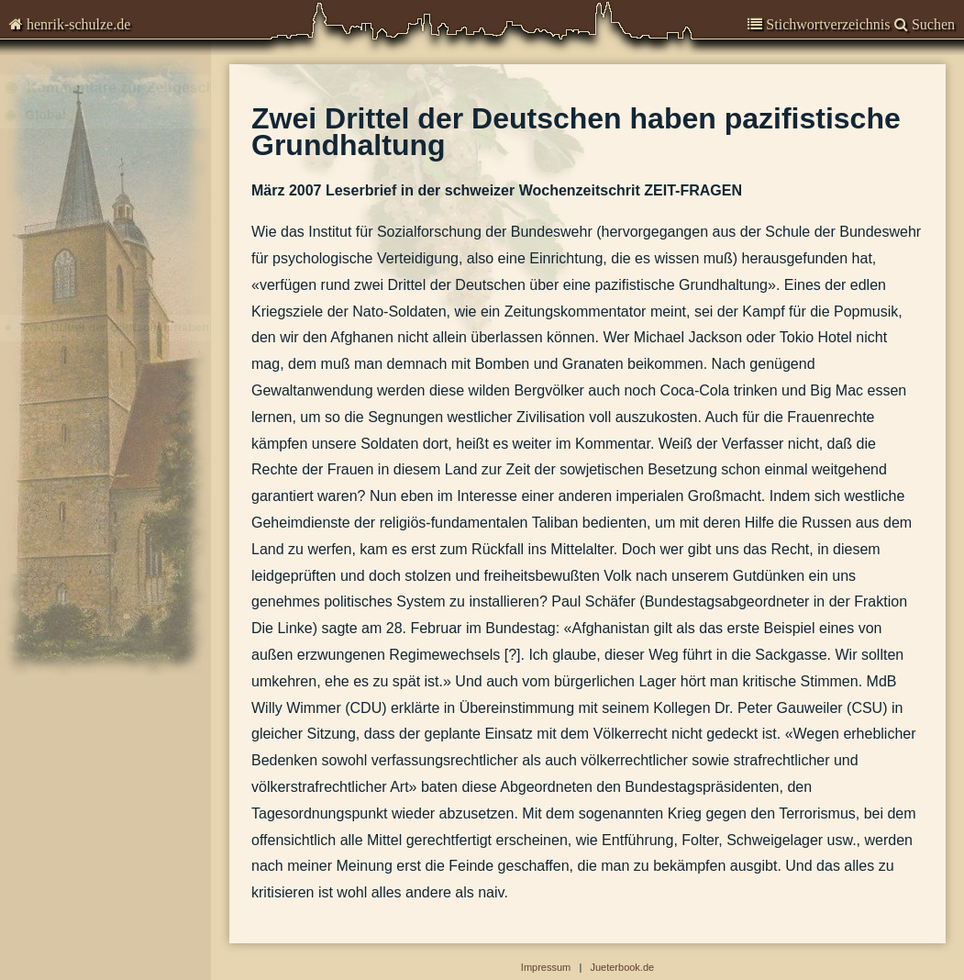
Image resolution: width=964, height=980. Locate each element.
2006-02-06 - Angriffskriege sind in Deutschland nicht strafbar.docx (121, 429)
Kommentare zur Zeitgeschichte (127, 109)
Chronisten (62, 73)
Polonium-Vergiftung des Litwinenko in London (121, 376)
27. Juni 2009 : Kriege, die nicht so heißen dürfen (121, 189)
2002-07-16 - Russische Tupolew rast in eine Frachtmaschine (121, 535)
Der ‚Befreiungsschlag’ (80, 269)
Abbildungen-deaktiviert (103, 850)
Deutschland (61, 571)
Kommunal (56, 608)
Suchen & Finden (79, 823)
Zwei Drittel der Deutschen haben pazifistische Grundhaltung (121, 349)
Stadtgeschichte (79, 761)
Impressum (59, 797)
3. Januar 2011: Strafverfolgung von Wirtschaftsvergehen (121, 163)
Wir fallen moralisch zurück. (93, 455)
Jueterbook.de (622, 967)
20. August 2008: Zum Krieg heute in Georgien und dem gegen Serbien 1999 (121, 243)
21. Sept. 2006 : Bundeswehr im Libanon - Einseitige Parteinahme (121, 402)
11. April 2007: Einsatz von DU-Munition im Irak (121, 322)
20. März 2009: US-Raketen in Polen (118, 216)
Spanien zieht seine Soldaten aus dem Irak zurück (121, 482)
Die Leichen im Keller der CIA (99, 296)
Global (45, 136)
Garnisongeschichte (91, 689)
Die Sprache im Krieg (77, 509)
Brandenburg (63, 644)
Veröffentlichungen (87, 725)
